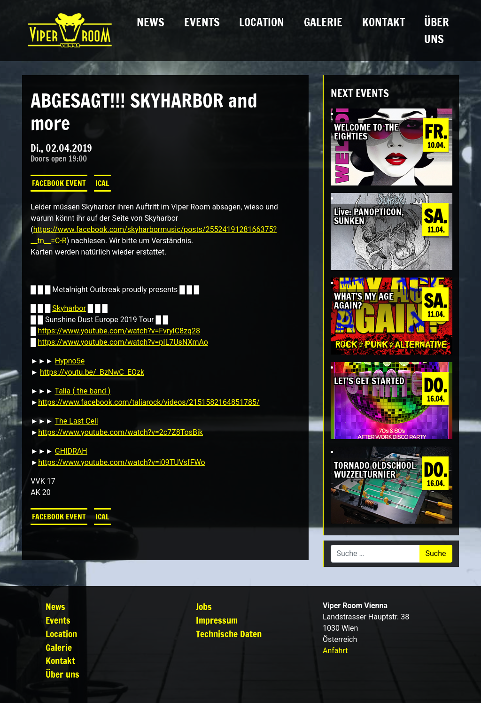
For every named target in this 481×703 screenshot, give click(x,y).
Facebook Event (59, 183)
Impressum (217, 620)
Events (202, 22)
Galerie (323, 22)
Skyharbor (69, 308)
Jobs (204, 606)
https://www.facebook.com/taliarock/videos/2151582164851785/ (149, 402)
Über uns (436, 30)
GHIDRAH (71, 451)
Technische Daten (229, 633)
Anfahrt (335, 650)
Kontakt (383, 22)
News (150, 22)
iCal (102, 183)
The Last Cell (76, 421)
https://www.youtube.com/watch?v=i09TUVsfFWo (121, 462)
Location (261, 22)
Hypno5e (70, 360)
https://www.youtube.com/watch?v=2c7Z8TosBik (120, 432)
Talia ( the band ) (82, 390)
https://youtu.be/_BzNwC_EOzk (92, 372)
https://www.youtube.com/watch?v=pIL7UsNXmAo (123, 342)
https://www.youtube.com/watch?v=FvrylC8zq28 (119, 330)
